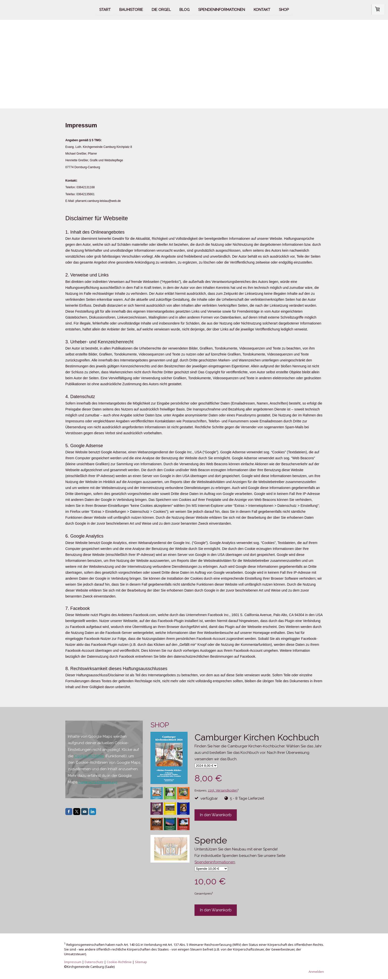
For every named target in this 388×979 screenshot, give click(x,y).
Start (105, 9)
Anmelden (316, 971)
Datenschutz (94, 962)
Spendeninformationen (221, 9)
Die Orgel (161, 9)
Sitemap (141, 962)
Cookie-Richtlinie (89, 756)
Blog (184, 9)
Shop (284, 9)
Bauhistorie (131, 9)
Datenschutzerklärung (97, 782)
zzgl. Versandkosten (223, 790)
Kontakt (262, 9)
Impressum (72, 962)
